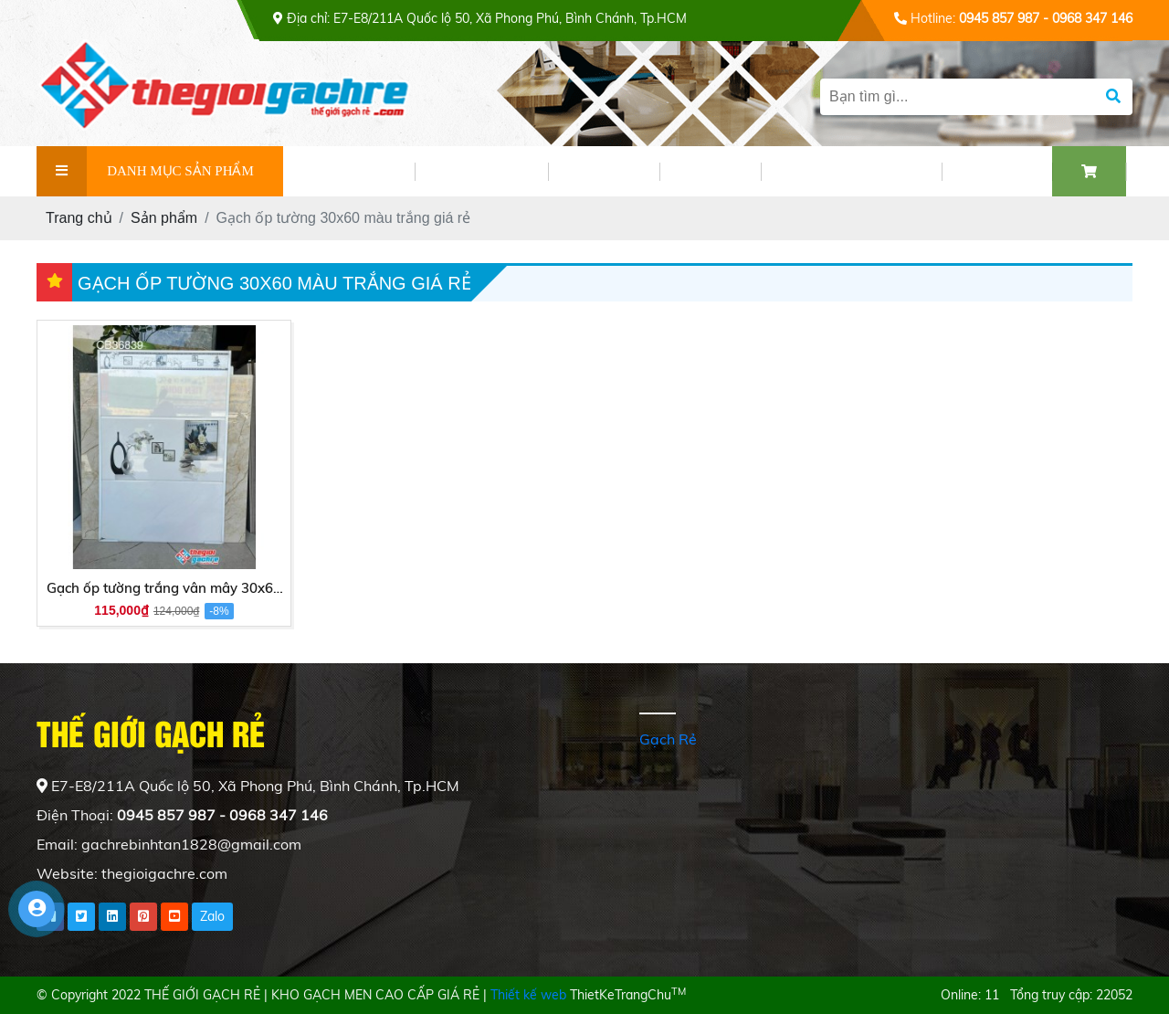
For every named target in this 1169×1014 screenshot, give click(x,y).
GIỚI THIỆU (348, 171)
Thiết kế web (528, 995)
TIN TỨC (603, 171)
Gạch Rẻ (668, 739)
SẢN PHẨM (481, 171)
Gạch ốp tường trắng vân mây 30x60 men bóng (164, 589)
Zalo (212, 916)
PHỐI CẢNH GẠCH (851, 171)
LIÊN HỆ (997, 171)
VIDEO (710, 171)
